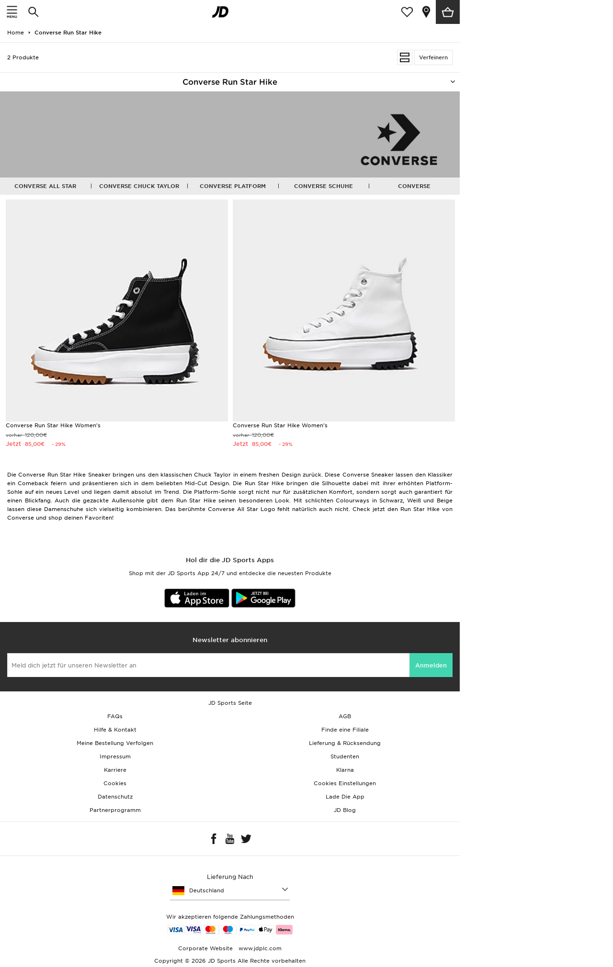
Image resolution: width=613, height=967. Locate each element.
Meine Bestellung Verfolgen (115, 743)
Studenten (344, 756)
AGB (345, 716)
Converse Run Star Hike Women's (53, 425)
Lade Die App (345, 796)
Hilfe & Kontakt (115, 729)
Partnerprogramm (115, 810)
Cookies (114, 783)
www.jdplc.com (259, 948)
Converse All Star (45, 186)
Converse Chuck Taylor (139, 186)
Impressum (115, 756)
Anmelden (431, 665)
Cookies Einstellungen (345, 783)
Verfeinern (433, 57)
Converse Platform (233, 186)
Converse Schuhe (323, 186)
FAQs (115, 716)
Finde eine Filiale (345, 729)
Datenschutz (115, 796)
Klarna (345, 770)
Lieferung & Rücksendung (345, 743)
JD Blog (345, 810)
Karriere (115, 770)
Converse (414, 186)
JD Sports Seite (230, 703)
